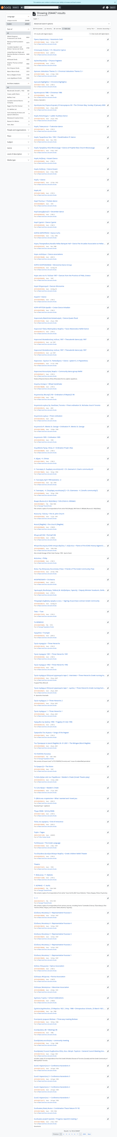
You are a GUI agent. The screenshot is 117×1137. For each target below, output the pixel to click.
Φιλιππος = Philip (40, 558)
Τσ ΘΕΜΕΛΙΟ (39, 622)
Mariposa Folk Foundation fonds (18, 43)
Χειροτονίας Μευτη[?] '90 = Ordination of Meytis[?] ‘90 (54, 395)
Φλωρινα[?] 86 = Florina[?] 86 (45, 535)
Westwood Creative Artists (18, 118)
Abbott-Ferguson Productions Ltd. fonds (18, 37)
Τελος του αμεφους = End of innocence (48, 822)
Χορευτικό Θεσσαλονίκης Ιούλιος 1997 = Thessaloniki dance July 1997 (60, 339)
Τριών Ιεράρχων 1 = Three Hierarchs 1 (48, 711)
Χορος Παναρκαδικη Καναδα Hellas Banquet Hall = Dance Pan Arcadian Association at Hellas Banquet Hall (70, 244)
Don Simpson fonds (18, 68)
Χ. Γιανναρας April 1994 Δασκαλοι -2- (48, 480)
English (18, 24)
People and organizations (16, 130)
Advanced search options (43, 24)
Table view (66, 28)
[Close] (115, 2)
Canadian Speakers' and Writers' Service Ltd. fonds (18, 48)
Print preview (37, 28)
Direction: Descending (103, 28)
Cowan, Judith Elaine (18, 94)
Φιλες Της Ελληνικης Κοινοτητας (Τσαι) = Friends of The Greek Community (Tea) (64, 569)
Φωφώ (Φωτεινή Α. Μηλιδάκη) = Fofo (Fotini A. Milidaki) (54, 501)
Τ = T (36, 898)
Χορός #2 (37, 190)
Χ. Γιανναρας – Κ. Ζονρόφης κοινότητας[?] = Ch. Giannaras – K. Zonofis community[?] (66, 490)
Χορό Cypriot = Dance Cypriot (45, 222)
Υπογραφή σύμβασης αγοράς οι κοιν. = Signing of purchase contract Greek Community (66, 601)
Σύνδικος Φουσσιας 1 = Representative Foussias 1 (52, 955)
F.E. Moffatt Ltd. (18, 109)
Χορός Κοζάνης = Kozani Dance (45, 158)
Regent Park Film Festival (18, 106)
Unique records (18, 21)
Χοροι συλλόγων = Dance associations (48, 254)
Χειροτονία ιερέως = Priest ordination (48, 416)
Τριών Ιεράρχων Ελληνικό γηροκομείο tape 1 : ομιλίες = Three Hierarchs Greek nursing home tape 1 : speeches (70, 688)
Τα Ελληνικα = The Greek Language (47, 843)
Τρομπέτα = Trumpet (42, 633)
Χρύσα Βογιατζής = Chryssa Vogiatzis (48, 61)
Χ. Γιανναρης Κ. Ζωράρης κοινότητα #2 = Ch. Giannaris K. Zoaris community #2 (63, 469)
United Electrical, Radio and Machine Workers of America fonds (18, 54)
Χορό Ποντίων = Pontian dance (45, 201)
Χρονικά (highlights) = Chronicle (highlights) (50, 82)
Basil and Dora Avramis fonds (48, 44)
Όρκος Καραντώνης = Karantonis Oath (48, 39)
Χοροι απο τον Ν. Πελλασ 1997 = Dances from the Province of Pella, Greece (62, 276)
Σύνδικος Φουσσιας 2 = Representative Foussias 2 (52, 945)
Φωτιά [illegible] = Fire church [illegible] (48, 524)
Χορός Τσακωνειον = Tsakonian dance (48, 126)
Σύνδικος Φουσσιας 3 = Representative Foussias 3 (52, 934)
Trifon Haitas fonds (44, 837)
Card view (57, 28)
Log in (112, 7)
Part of (9, 29)
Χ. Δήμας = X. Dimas (41, 459)
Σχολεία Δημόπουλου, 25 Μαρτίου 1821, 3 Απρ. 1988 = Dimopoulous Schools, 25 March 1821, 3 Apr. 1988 (70, 1009)
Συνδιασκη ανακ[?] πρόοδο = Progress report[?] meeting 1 (56, 1119)
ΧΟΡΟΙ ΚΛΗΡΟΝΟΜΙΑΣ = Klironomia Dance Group (53, 265)
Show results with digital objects (99, 34)
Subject (10, 142)
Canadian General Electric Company (18, 102)
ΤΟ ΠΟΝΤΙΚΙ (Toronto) (42, 754)
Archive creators (13, 83)
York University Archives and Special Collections (18, 114)
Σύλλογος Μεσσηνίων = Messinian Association (51, 987)
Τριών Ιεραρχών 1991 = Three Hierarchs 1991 (51, 654)
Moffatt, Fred (18, 97)
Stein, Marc (18, 125)
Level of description (14, 154)
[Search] (41, 7)
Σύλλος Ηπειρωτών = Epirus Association (49, 966)
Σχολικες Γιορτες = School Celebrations (49, 998)
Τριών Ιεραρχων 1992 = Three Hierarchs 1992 (51, 665)
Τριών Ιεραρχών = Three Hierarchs (47, 643)
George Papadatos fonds (46, 627)
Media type (11, 160)
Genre (9, 148)
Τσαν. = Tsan (38, 612)
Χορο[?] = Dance (40, 297)
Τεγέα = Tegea (39, 832)
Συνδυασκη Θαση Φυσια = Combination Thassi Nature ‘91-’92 (57, 1108)
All (8, 33)
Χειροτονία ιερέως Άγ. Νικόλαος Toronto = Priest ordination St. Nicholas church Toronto (67, 405)
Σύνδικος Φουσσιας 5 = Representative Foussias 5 (52, 913)
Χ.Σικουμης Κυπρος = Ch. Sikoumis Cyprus (50, 50)
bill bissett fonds (18, 60)
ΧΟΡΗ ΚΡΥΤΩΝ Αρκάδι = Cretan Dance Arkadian (52, 307)
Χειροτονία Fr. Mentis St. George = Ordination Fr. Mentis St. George (59, 427)
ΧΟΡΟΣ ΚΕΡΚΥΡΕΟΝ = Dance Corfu (47, 233)
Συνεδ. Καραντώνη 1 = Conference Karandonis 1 (52, 1098)
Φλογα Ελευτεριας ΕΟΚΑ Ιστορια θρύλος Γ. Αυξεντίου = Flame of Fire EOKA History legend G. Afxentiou (70, 546)
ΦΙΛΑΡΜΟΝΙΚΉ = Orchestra (44, 580)
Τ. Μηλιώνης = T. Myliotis (43, 875)
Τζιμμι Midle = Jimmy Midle (44, 811)
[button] (103, 7)
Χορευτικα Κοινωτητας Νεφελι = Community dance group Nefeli (58, 371)
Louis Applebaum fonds (18, 78)
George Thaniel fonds (45, 506)
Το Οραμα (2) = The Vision (43, 766)
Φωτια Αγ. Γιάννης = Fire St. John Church (49, 514)
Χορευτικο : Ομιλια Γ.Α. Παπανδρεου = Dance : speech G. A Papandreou (61, 361)
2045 (84, 1134)
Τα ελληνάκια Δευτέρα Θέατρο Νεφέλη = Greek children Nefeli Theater (60, 854)
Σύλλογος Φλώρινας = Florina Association (49, 977)
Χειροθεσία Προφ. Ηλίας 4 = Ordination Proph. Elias (53, 448)
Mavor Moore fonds (18, 71)
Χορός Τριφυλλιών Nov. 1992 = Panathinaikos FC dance (55, 137)
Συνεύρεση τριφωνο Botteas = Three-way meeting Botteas (56, 1019)
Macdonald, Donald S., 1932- (18, 91)
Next (89, 1134)
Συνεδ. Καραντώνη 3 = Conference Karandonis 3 (52, 1076)
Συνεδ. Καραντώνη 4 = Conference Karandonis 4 (52, 1066)
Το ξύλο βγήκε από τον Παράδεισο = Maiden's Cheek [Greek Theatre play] (61, 777)
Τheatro (37, 864)
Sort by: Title (90, 28)
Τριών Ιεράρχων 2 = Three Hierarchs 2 (48, 701)
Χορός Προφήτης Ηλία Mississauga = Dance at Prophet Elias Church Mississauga (64, 148)
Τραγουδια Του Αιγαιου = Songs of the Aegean (51, 733)
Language (10, 16)
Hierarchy (48, 28)
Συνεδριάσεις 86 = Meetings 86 (45, 1030)
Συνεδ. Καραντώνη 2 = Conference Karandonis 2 (52, 1087)
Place (9, 136)
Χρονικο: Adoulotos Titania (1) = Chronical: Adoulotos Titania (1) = (58, 71)
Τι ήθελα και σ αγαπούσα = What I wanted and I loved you (55, 798)
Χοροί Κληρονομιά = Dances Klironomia (49, 286)
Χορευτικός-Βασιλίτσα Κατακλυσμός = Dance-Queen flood (56, 318)
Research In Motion (18, 121)
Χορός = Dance (39, 180)
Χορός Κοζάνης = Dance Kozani (45, 169)
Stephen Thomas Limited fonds (18, 64)
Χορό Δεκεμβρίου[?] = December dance (49, 212)
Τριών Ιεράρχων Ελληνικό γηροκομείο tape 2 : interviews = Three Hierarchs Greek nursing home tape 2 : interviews (70, 675)
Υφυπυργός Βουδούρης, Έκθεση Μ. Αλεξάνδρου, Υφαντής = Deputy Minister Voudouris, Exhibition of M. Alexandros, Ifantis (70, 590)
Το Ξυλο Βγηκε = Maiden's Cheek (46, 788)
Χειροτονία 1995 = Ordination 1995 (47, 437)
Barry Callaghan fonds (18, 75)
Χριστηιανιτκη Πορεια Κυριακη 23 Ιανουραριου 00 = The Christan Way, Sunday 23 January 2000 (69, 105)
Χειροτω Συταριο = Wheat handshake (48, 384)
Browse (15, 7)
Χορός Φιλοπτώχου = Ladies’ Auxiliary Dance (51, 116)
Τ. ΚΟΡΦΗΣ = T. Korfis (42, 886)
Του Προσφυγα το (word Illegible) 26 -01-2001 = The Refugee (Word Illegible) (62, 743)
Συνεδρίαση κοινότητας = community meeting (51, 1040)
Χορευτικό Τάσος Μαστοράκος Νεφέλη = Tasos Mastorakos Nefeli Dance (61, 329)
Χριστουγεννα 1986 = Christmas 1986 (48, 93)
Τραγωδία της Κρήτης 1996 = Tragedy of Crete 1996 (53, 722)
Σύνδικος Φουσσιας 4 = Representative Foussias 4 (52, 923)
